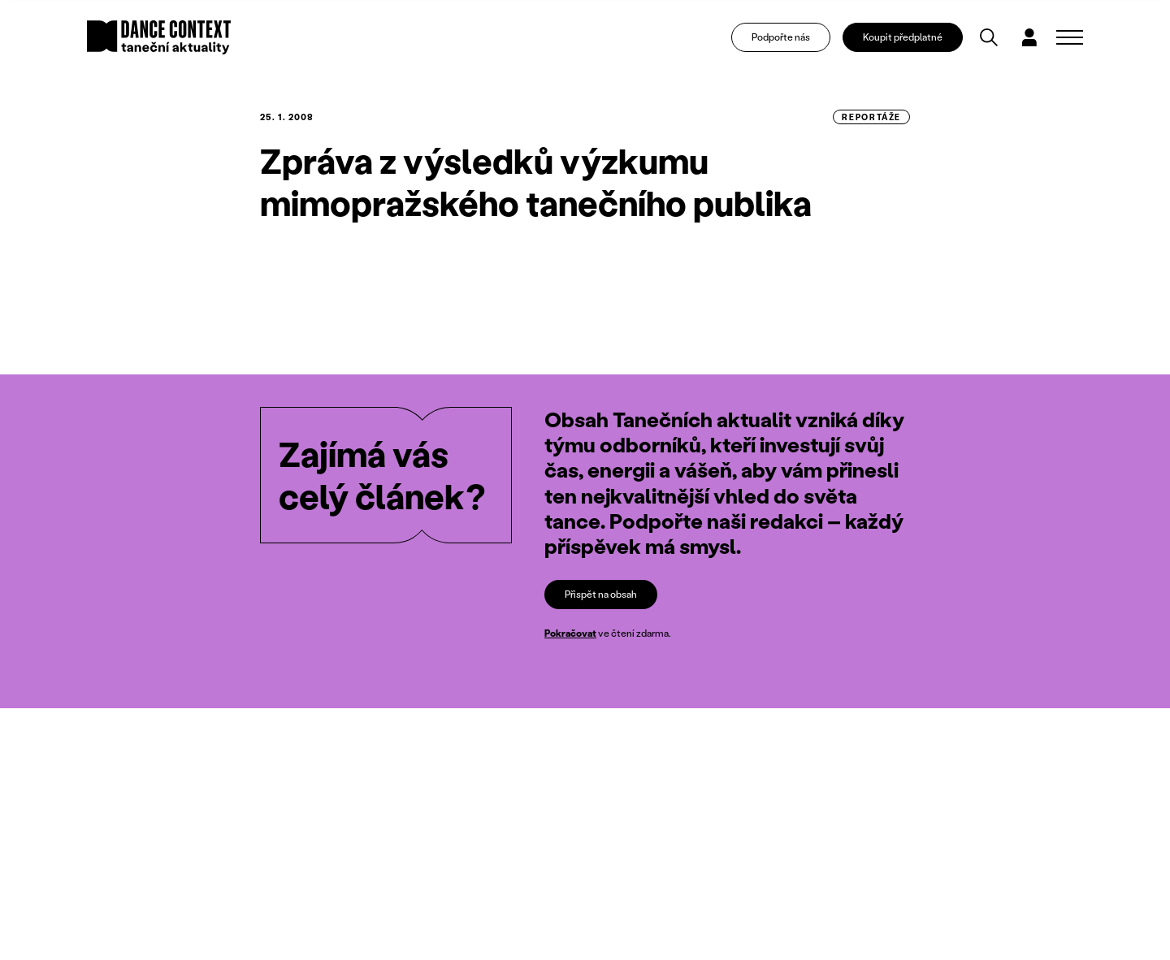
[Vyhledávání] (988, 37)
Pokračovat (570, 634)
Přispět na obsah (601, 594)
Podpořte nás (781, 37)
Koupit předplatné (902, 37)
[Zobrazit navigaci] (1069, 37)
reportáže (871, 117)
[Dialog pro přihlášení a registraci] (1029, 37)
